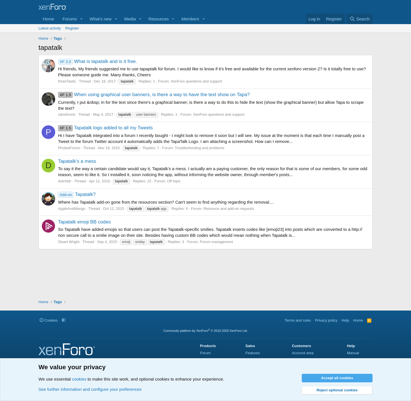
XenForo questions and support (196, 81)
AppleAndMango (71, 208)
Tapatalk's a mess (77, 161)
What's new (101, 18)
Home (48, 18)
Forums (70, 18)
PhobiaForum (69, 148)
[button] (81, 19)
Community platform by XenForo (205, 330)
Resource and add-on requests (229, 208)
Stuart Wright (69, 242)
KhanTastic (67, 81)
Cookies (49, 320)
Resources (158, 18)
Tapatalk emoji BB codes (84, 222)
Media (130, 18)
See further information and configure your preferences (90, 389)
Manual (353, 353)
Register (72, 28)
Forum (205, 353)
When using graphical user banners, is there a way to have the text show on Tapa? (154, 94)
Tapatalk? (77, 194)
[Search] (360, 19)
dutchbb (64, 181)
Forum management (216, 242)
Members (190, 18)
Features (252, 353)
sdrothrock (66, 114)
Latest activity (49, 28)
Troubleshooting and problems (199, 148)
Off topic (174, 181)
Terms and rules (298, 320)
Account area (303, 353)
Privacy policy (326, 320)
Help (345, 320)
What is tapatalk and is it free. (97, 61)
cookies (79, 379)
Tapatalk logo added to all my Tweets (105, 127)
